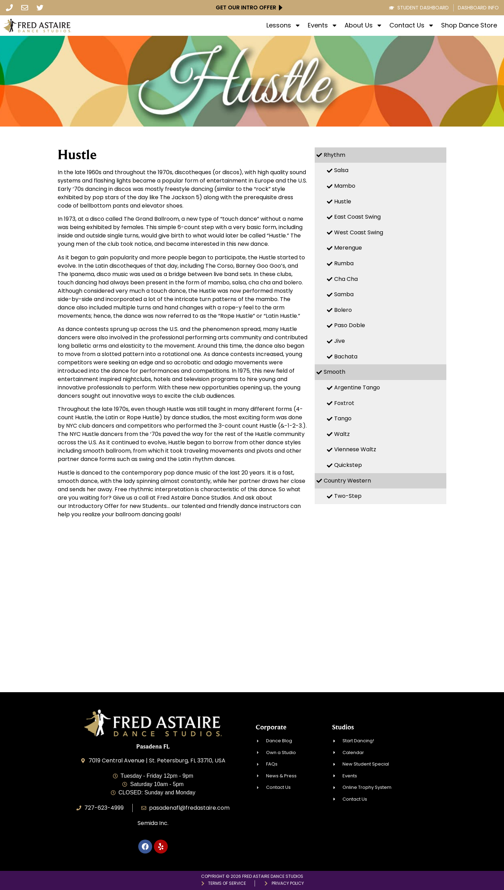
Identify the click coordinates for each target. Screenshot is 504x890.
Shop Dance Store (469, 25)
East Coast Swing (357, 217)
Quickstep (348, 465)
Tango (343, 418)
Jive (339, 341)
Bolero (343, 310)
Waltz (342, 434)
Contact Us (411, 25)
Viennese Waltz (355, 449)
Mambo (344, 186)
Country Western (347, 481)
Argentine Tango (357, 387)
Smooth (334, 372)
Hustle (342, 201)
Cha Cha (346, 279)
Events (323, 25)
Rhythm (334, 155)
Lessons (283, 25)
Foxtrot (344, 403)
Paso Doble (349, 325)
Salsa (341, 170)
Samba (344, 294)
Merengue (348, 248)
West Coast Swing (358, 232)
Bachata (345, 357)
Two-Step (348, 496)
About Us (363, 25)
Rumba (344, 263)
